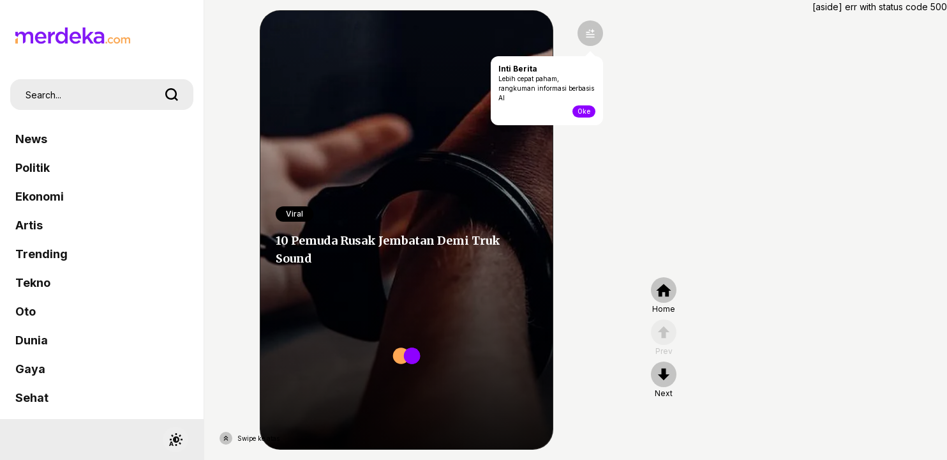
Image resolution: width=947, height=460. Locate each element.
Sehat (31, 397)
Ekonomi (39, 196)
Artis (29, 225)
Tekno (32, 282)
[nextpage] (663, 380)
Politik (32, 167)
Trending (41, 254)
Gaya (30, 369)
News (31, 139)
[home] (663, 295)
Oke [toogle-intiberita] (584, 111)
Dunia (31, 340)
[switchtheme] (175, 439)
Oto (25, 311)
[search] (171, 94)
